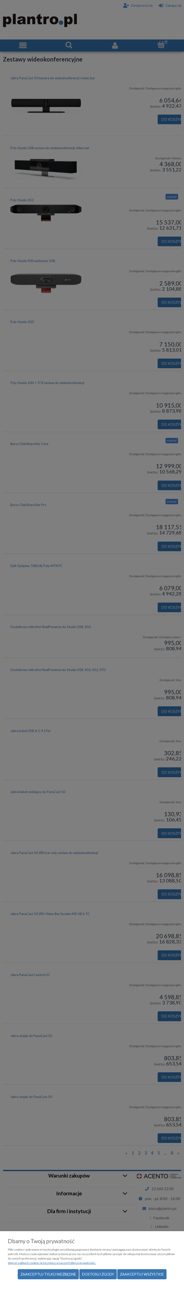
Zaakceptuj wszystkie (142, 1274)
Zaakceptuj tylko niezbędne (48, 1274)
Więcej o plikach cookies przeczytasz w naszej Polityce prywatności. (52, 1263)
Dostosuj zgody (98, 1274)
